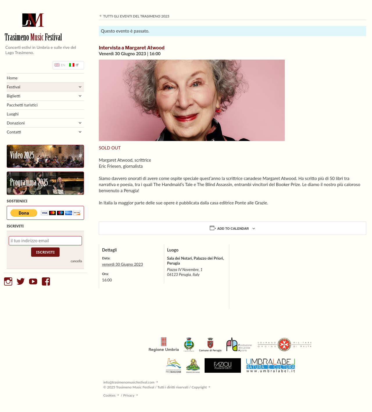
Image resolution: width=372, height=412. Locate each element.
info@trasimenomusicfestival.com (128, 382)
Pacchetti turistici (22, 104)
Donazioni (16, 122)
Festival (13, 86)
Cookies (109, 395)
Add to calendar (233, 228)
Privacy (128, 395)
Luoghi (13, 113)
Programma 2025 (29, 183)
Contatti (14, 131)
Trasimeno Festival (33, 38)
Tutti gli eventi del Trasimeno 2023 (134, 16)
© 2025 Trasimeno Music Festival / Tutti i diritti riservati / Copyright (155, 387)
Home (12, 77)
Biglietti (13, 95)
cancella (76, 261)
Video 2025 (22, 156)
